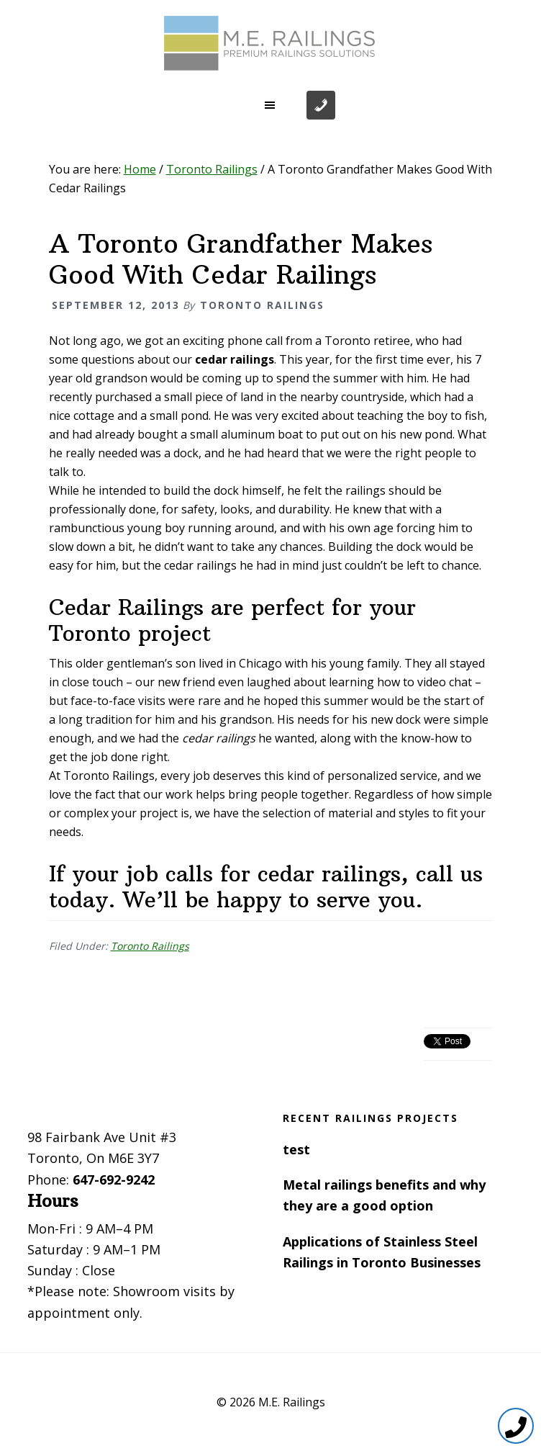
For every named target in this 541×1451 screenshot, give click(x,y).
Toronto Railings (150, 946)
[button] (270, 105)
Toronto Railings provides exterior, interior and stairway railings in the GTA (270, 43)
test (296, 1149)
